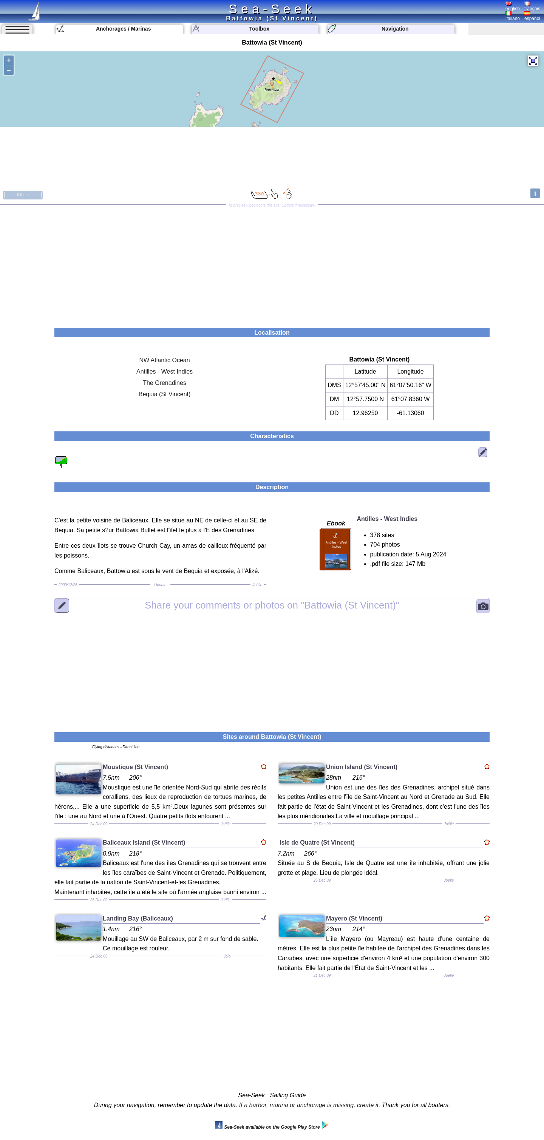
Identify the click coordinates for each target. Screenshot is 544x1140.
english (512, 6)
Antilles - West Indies (164, 371)
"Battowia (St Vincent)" (272, 605)
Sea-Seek (272, 9)
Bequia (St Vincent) (165, 394)
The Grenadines (164, 383)
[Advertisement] (272, 264)
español (532, 16)
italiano (512, 16)
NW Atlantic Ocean (164, 360)
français (532, 6)
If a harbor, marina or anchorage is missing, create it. (309, 1105)
